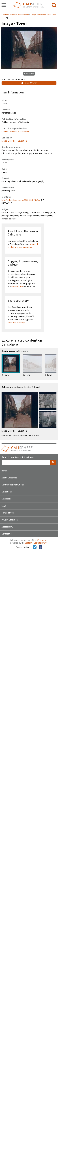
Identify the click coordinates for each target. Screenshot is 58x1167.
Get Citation (29, 73)
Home (4, 470)
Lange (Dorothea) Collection (43, 14)
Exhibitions (6, 498)
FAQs (4, 505)
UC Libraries (42, 540)
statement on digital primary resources (23, 246)
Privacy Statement (10, 519)
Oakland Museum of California (15, 14)
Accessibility (7, 526)
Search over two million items (18, 457)
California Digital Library (36, 542)
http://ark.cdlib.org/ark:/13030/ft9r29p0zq (21, 200)
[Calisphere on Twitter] (35, 547)
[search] (54, 5)
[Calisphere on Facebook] (40, 547)
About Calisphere (9, 477)
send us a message (16, 322)
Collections (7, 491)
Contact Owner (29, 83)
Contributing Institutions (13, 484)
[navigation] (4, 5)
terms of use (17, 286)
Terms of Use (8, 512)
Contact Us (7, 533)
